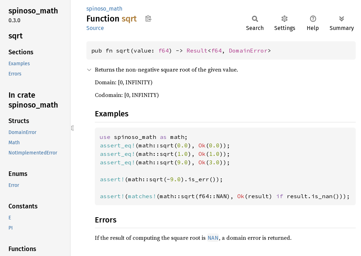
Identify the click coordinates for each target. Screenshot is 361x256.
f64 (163, 50)
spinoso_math (104, 8)
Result (197, 50)
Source (95, 28)
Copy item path (148, 18)
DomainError (248, 50)
